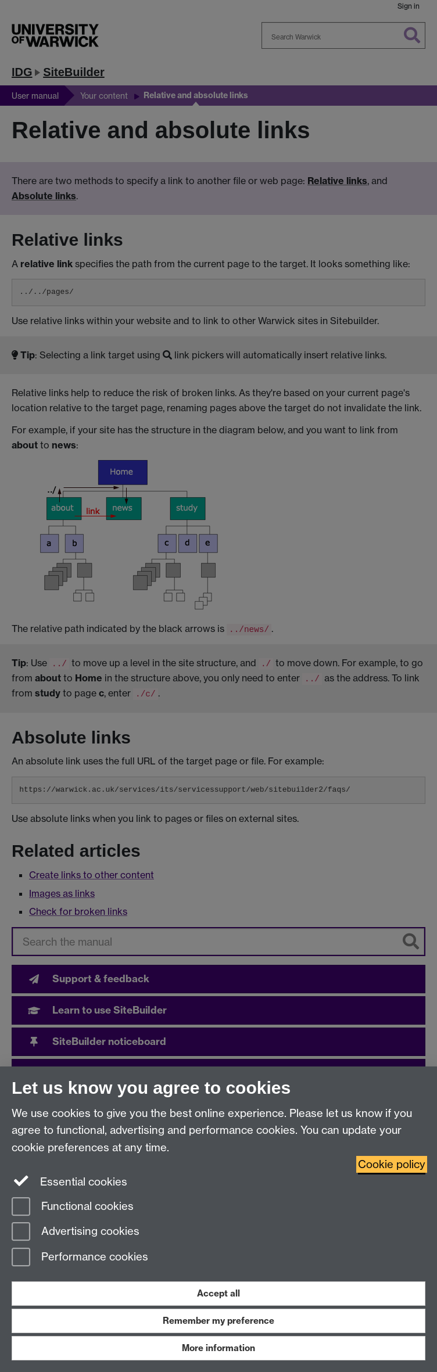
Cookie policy (391, 1164)
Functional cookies (73, 1207)
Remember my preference (218, 1320)
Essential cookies (69, 1180)
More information (218, 1347)
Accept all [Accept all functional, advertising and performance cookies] (218, 1293)
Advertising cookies (75, 1232)
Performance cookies (80, 1258)
